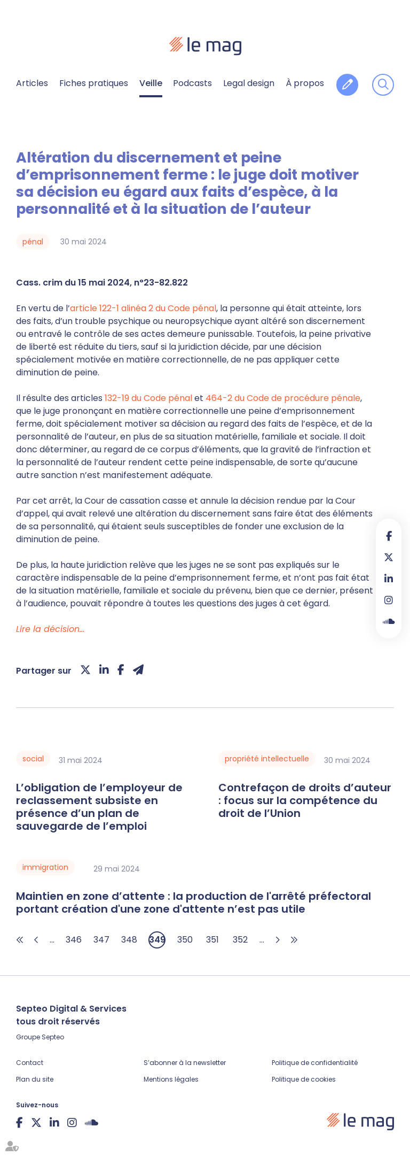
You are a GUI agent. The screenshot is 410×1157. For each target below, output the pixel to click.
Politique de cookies (304, 1079)
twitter (388, 557)
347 (101, 940)
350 (185, 940)
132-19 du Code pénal (148, 398)
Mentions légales (171, 1079)
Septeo (53, 1037)
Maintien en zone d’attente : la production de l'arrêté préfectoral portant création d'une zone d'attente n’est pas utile (193, 902)
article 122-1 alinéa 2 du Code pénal (143, 308)
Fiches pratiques (93, 83)
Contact (29, 1062)
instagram (388, 599)
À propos (305, 83)
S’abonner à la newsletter (185, 1062)
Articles (32, 83)
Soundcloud (388, 621)
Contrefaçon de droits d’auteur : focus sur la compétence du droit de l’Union (304, 800)
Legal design (248, 83)
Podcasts (192, 83)
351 (212, 940)
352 (240, 940)
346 (74, 940)
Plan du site (34, 1079)
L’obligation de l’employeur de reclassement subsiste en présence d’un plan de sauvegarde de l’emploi (99, 806)
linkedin (388, 578)
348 (129, 940)
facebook (388, 535)
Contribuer (347, 85)
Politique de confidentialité (315, 1062)
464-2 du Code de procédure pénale (283, 398)
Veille (150, 83)
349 (157, 940)
